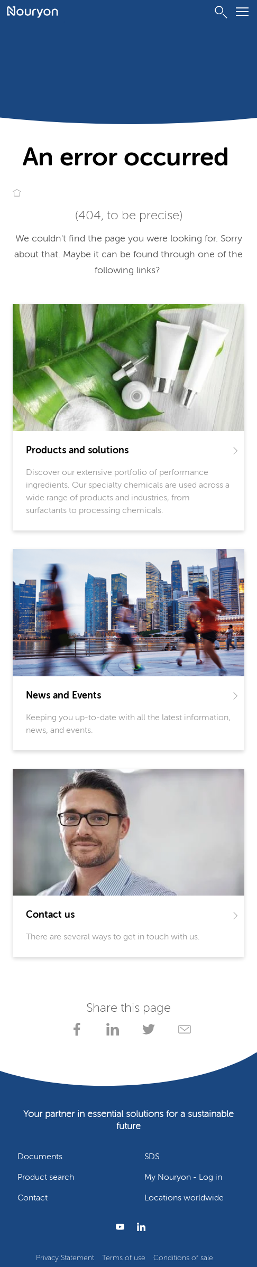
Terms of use (123, 1258)
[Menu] (242, 13)
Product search (45, 1177)
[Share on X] (146, 1029)
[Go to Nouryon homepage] (32, 12)
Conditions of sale (183, 1258)
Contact (32, 1198)
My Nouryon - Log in (183, 1177)
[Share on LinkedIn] (110, 1029)
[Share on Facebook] (74, 1029)
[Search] (221, 12)
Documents (39, 1157)
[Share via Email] (182, 1029)
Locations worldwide (184, 1198)
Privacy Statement (65, 1258)
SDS (151, 1157)
